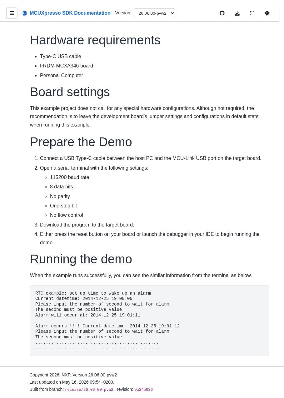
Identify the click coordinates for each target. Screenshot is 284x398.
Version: (123, 12)
